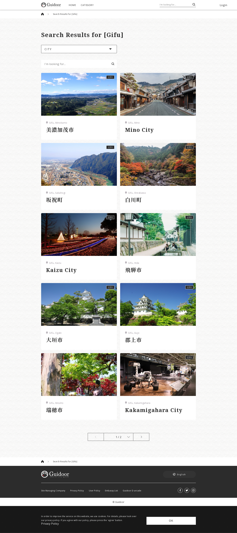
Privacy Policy (77, 490)
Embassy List (111, 490)
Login (223, 5)
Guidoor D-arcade (132, 490)
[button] (79, 49)
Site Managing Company (53, 490)
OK (171, 520)
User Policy (94, 490)
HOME (72, 5)
